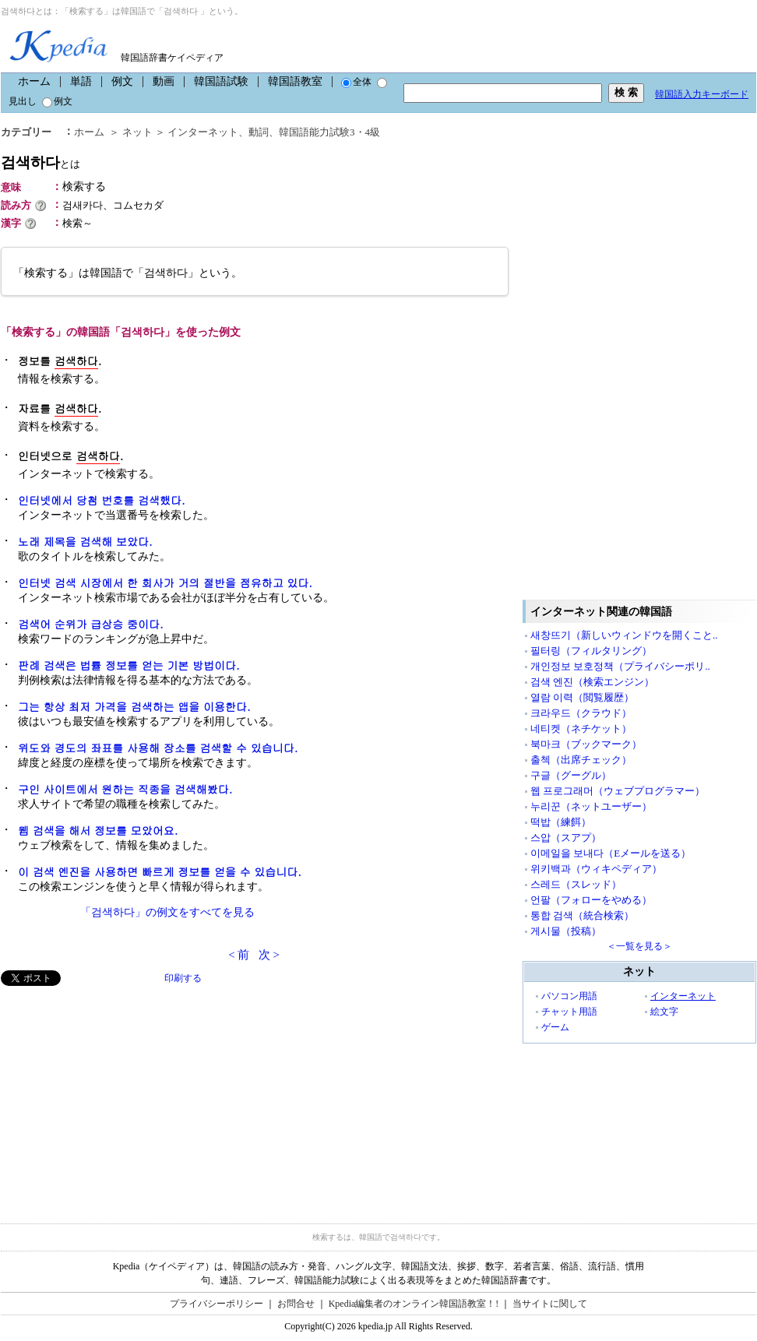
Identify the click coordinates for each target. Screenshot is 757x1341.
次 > (269, 955)
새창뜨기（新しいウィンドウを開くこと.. (624, 635)
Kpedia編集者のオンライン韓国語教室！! (414, 1303)
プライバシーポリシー (216, 1303)
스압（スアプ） (565, 837)
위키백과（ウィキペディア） (596, 869)
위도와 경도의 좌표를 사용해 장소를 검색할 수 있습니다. (158, 747)
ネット (137, 132)
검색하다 (40, 162)
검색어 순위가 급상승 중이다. (91, 624)
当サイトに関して (549, 1303)
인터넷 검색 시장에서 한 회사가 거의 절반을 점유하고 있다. (165, 582)
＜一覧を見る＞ (639, 946)
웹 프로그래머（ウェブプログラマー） (617, 791)
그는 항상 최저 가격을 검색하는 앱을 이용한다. (134, 706)
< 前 (238, 955)
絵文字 (664, 1011)
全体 (356, 81)
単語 (81, 81)
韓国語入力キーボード (701, 94)
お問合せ (296, 1303)
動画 (163, 81)
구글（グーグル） (570, 775)
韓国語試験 (221, 81)
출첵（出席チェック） (581, 760)
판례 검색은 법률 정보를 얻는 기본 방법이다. (129, 665)
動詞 (258, 132)
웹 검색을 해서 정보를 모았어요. (98, 830)
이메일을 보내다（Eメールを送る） (610, 853)
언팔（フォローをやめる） (591, 900)
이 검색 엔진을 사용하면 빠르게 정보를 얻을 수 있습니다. (159, 871)
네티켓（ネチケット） (581, 728)
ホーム (34, 81)
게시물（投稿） (565, 931)
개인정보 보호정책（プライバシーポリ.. (620, 666)
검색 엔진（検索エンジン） (592, 682)
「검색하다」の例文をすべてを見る (167, 912)
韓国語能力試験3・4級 (329, 132)
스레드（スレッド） (575, 884)
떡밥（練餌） (560, 822)
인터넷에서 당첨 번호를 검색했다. (101, 500)
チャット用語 (569, 1011)
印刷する (183, 978)
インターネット (202, 132)
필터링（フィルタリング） (591, 650)
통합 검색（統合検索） (582, 915)
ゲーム (555, 1027)
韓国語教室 (295, 81)
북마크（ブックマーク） (586, 744)
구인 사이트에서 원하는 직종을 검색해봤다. (125, 789)
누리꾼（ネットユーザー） (591, 806)
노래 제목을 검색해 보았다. (85, 541)
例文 (122, 81)
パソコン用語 (569, 996)
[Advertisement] (117, 1095)
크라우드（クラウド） (581, 713)
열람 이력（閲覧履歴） (582, 697)
